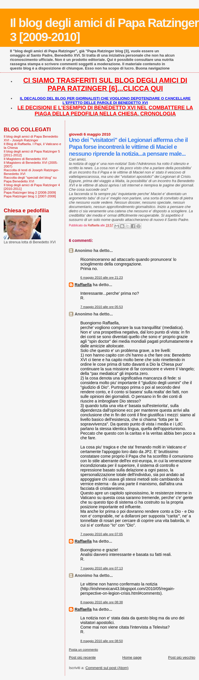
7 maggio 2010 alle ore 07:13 (101, 568)
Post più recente (82, 657)
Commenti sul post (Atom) (106, 668)
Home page (132, 657)
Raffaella (83, 284)
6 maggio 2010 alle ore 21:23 (101, 277)
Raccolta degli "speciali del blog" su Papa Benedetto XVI (30, 179)
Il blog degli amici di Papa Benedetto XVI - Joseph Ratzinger (31, 138)
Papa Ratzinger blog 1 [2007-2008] (30, 196)
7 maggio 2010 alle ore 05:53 (101, 307)
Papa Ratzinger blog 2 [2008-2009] (30, 192)
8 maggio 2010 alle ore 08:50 (101, 641)
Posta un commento (83, 649)
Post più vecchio (181, 657)
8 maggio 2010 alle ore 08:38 (101, 602)
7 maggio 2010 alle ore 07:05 (101, 534)
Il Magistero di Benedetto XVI (25, 159)
